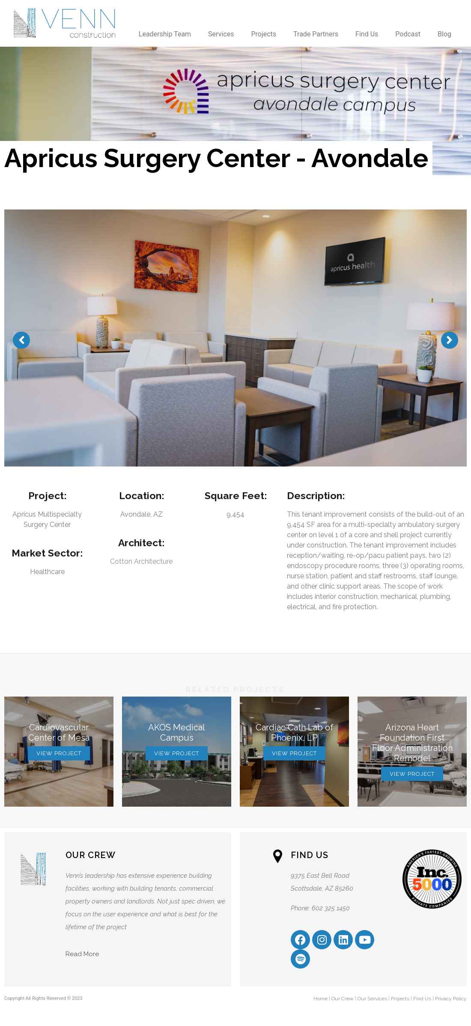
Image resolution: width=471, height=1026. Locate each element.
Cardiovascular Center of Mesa (58, 732)
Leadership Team (165, 34)
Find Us (366, 34)
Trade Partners (315, 34)
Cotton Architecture (141, 561)
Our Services (372, 999)
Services (221, 34)
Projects (263, 34)
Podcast (407, 34)
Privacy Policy (451, 999)
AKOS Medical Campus (176, 732)
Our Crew (342, 999)
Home (320, 999)
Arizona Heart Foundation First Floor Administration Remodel (412, 742)
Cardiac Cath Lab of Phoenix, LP (295, 732)
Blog (444, 34)
